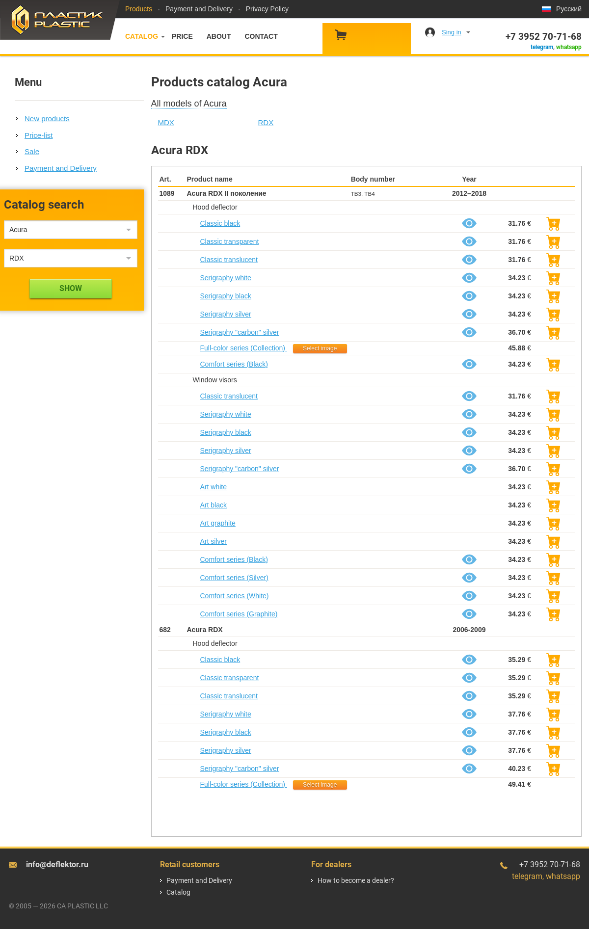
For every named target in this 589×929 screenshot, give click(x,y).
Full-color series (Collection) (243, 348)
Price (182, 36)
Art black (213, 505)
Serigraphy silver (225, 314)
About (219, 36)
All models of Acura (189, 103)
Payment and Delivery (199, 9)
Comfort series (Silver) (234, 578)
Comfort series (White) (234, 596)
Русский (569, 9)
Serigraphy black (225, 296)
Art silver (213, 541)
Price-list (39, 135)
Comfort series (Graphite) (239, 614)
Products (138, 9)
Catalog (141, 36)
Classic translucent (229, 260)
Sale (32, 151)
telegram (542, 47)
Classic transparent (229, 241)
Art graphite (218, 523)
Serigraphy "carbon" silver (239, 332)
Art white (213, 487)
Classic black (220, 223)
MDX (166, 122)
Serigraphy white (225, 278)
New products (47, 118)
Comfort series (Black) (234, 364)
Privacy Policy (267, 9)
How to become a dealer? (356, 880)
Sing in (451, 32)
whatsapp (569, 47)
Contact (260, 36)
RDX (266, 122)
